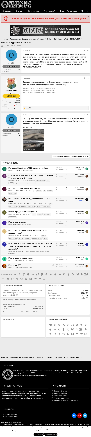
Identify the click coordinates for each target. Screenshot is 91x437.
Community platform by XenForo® (22, 424)
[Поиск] (87, 11)
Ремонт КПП (27, 267)
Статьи (19, 11)
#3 (88, 115)
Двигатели (29, 180)
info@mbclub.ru (11, 414)
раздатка (12, 193)
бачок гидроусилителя (27, 206)
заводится (13, 238)
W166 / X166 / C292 (40, 204)
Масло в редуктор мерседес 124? (23, 211)
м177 (11, 183)
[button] (12, 11)
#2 (88, 78)
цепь (45, 238)
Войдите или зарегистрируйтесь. (67, 400)
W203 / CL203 (28, 260)
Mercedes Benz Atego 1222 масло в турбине (28, 168)
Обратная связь (11, 417)
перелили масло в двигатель (25, 183)
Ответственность (61, 396)
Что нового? (49, 11)
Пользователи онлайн (12, 286)
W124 (28, 214)
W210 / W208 (26, 224)
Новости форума (60, 391)
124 (34, 214)
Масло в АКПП (14, 265)
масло (49, 191)
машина (27, 238)
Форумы (7, 11)
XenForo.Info (16, 422)
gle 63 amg (13, 206)
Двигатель (29, 170)
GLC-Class (28, 191)
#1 (88, 50)
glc (44, 191)
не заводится (37, 238)
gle (51, 204)
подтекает (47, 206)
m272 (43, 236)
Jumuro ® (73, 424)
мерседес (47, 214)
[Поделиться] (84, 50)
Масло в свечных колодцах (20, 258)
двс (48, 180)
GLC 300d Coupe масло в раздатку (24, 188)
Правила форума (60, 393)
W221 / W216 (34, 236)
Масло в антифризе (17, 222)
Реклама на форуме (61, 398)
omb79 (6, 46)
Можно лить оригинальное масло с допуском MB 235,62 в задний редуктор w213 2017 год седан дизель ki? (30, 246)
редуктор (12, 217)
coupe (39, 191)
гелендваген (40, 180)
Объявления (33, 11)
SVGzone (86, 424)
